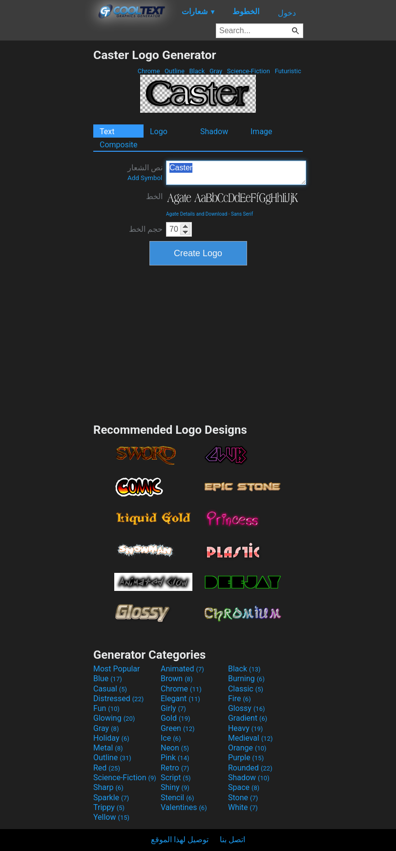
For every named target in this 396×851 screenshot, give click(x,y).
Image (261, 131)
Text (107, 131)
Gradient (247, 718)
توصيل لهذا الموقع (179, 839)
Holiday (111, 738)
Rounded (250, 767)
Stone (243, 797)
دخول (287, 13)
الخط (154, 196)
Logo (158, 131)
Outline (174, 71)
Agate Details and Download (196, 214)
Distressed (118, 698)
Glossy (246, 708)
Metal (108, 747)
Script (176, 777)
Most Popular (116, 668)
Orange (247, 747)
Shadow (214, 131)
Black (197, 71)
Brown (176, 678)
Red (106, 767)
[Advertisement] (46, 194)
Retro (175, 767)
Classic (245, 688)
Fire (239, 698)
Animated (182, 668)
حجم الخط (146, 229)
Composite (119, 144)
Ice (171, 738)
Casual (110, 688)
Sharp (108, 787)
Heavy (245, 728)
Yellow (111, 817)
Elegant (180, 698)
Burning (246, 678)
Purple (246, 757)
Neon (175, 747)
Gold (175, 718)
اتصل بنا (232, 839)
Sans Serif (242, 214)
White (243, 807)
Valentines (184, 807)
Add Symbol (144, 178)
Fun (106, 708)
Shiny (175, 787)
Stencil (177, 797)
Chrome (149, 71)
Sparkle (111, 797)
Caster (236, 173)
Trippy (109, 807)
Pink (175, 757)
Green (178, 728)
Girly (173, 708)
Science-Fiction (249, 71)
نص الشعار (145, 172)
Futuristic (288, 71)
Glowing (114, 718)
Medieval (250, 738)
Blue (107, 678)
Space (243, 787)
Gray (216, 71)
